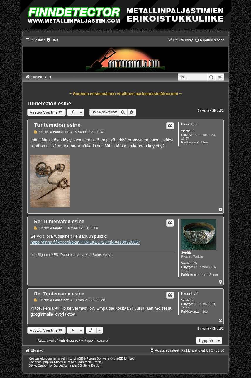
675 (194, 263)
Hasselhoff (189, 124)
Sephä (186, 252)
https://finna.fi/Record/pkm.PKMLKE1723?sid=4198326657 (85, 242)
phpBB (78, 358)
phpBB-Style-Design (86, 365)
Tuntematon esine (49, 104)
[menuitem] (52, 40)
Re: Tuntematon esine (59, 221)
